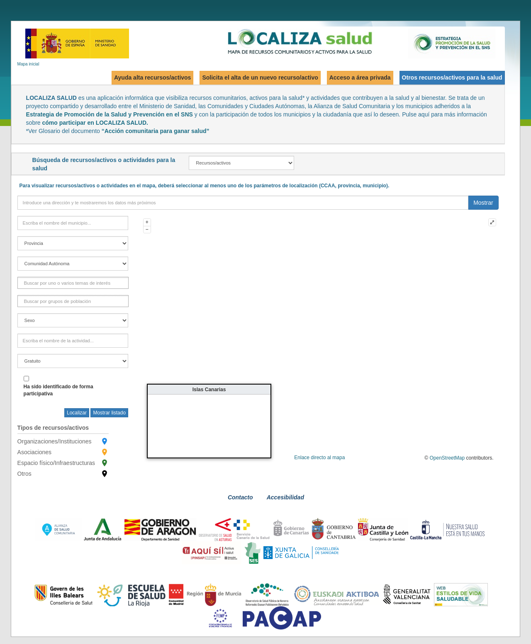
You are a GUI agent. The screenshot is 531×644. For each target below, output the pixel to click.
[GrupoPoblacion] (58, 301)
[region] (73, 264)
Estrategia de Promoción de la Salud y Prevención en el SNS (109, 114)
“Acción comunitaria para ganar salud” (155, 131)
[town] (73, 223)
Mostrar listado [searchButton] (109, 413)
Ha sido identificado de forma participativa (58, 390)
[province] (73, 243)
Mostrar (483, 202)
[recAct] (241, 163)
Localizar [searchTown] (77, 413)
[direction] (243, 203)
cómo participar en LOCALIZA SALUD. (95, 122)
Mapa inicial (28, 64)
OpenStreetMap (447, 458)
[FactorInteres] (68, 283)
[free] (73, 361)
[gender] (73, 320)
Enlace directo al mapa (319, 457)
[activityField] (73, 341)
